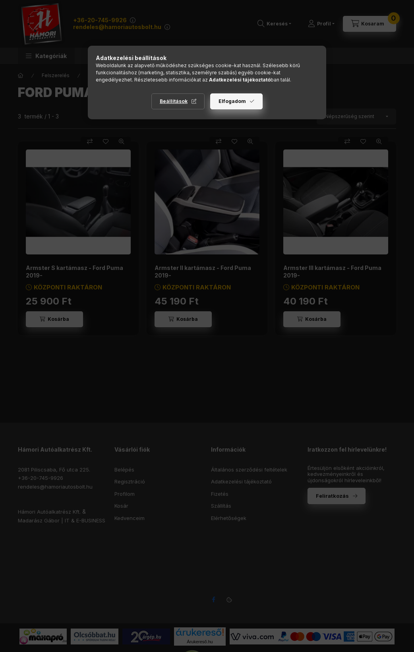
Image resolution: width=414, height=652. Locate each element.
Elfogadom (232, 101)
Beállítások (174, 101)
